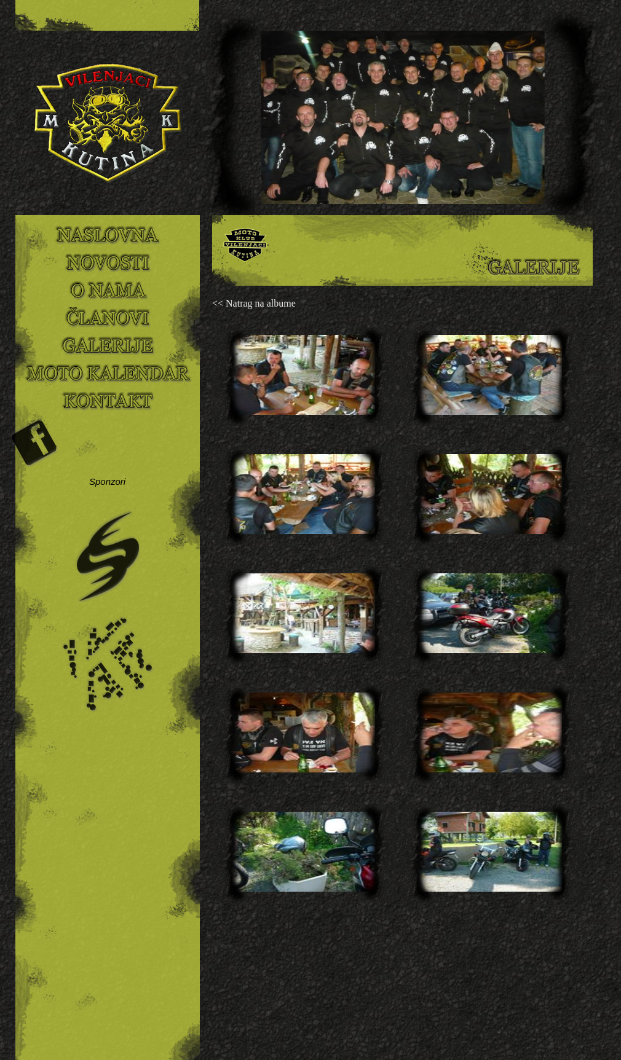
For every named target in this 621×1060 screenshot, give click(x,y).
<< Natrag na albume (254, 303)
